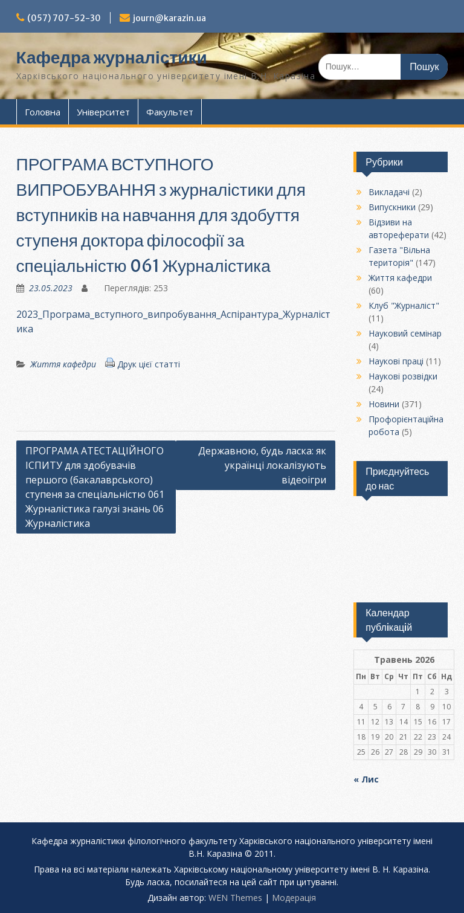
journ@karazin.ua (169, 18)
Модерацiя (294, 897)
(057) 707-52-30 (64, 18)
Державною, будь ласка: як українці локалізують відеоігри (262, 465)
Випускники (392, 207)
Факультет (169, 112)
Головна (42, 112)
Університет (103, 112)
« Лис (366, 779)
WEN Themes (235, 897)
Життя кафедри (63, 364)
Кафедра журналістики (111, 57)
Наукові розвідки (403, 376)
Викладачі (389, 192)
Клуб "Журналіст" (404, 305)
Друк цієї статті (148, 364)
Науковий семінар (405, 333)
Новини (384, 404)
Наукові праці (396, 361)
